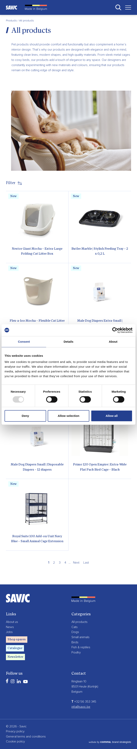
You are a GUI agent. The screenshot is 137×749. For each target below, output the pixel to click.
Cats (74, 627)
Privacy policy (15, 731)
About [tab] (113, 341)
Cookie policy (15, 741)
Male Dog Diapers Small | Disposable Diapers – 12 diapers (37, 467)
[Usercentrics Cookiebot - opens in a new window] (115, 330)
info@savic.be (80, 706)
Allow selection (68, 415)
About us (12, 621)
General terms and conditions (26, 736)
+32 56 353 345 (83, 701)
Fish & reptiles (80, 647)
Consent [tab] (24, 341)
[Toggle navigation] (126, 7)
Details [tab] (68, 341)
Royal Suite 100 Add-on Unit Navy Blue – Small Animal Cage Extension (37, 539)
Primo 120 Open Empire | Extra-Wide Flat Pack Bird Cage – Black (100, 467)
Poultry (76, 652)
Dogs (75, 632)
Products (12, 20)
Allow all (112, 415)
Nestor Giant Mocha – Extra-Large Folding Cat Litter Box (37, 251)
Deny (25, 415)
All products (79, 621)
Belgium (76, 691)
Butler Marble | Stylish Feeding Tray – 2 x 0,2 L (99, 251)
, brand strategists (110, 741)
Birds (74, 642)
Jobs (9, 632)
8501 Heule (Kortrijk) (84, 686)
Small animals (80, 637)
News (10, 627)
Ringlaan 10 (78, 681)
